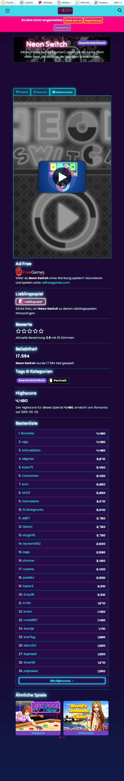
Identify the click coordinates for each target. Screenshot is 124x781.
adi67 (26, 518)
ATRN (27, 603)
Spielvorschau (62, 92)
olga (25, 442)
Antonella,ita (31, 450)
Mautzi (27, 527)
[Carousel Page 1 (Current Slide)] (60, 737)
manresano (30, 501)
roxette (28, 569)
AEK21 (26, 493)
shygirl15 (29, 535)
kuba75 (27, 467)
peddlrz (28, 577)
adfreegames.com (56, 282)
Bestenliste (62, 27)
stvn (25, 484)
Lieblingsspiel (30, 301)
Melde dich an (73, 20)
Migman (28, 459)
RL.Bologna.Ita (33, 510)
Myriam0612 (32, 543)
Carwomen (30, 476)
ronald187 (30, 620)
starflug (29, 637)
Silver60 (29, 662)
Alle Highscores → (62, 681)
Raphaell (30, 654)
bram (27, 611)
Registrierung (93, 20)
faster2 (28, 586)
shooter (29, 560)
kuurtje (29, 628)
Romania (27, 433)
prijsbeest (30, 671)
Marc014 (30, 645)
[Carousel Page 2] (64, 737)
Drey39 (29, 594)
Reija (26, 552)
